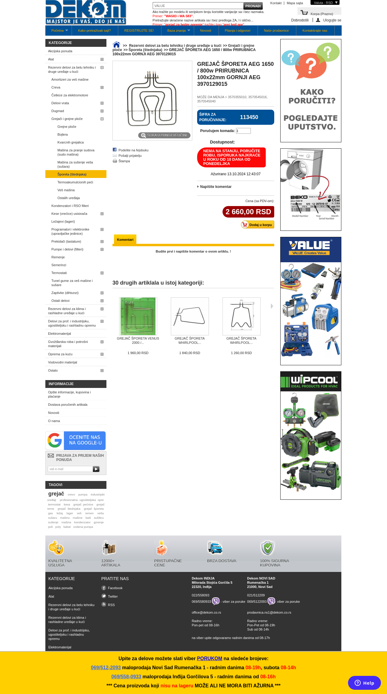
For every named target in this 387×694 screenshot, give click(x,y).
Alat (51, 59)
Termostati (59, 273)
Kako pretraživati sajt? (94, 30)
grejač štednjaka (69, 508)
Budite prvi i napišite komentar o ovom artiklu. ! (193, 251)
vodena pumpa (83, 526)
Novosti (205, 30)
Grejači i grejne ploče (67, 119)
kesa (67, 504)
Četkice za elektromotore (69, 95)
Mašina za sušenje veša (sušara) (75, 164)
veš (79, 513)
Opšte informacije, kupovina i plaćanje (69, 394)
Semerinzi (58, 265)
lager (70, 513)
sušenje (53, 522)
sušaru (52, 517)
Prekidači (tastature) (66, 241)
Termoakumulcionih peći (75, 182)
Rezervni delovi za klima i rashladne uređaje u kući (67, 311)
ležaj (60, 513)
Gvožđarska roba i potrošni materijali (68, 344)
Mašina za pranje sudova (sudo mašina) (75, 152)
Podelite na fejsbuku (133, 150)
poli (50, 526)
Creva (55, 87)
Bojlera (62, 134)
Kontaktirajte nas (314, 30)
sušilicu (99, 517)
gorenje (99, 522)
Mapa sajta (295, 3)
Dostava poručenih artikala (67, 404)
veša (100, 513)
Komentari (125, 239)
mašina (66, 522)
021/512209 (256, 595)
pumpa (82, 494)
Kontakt (275, 3)
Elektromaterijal (59, 333)
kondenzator (82, 522)
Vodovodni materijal (62, 362)
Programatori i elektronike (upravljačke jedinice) (70, 231)
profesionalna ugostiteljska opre (82, 500)
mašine (78, 517)
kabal (67, 526)
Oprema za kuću (60, 354)
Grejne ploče (66, 126)
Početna (56, 32)
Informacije (61, 384)
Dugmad (57, 111)
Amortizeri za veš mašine (70, 79)
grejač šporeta (94, 508)
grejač (56, 494)
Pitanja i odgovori (237, 30)
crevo (71, 494)
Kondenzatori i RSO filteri (70, 206)
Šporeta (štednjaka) (71, 174)
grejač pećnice (83, 504)
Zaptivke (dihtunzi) (65, 293)
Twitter (113, 596)
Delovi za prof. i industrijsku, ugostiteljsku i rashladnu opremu (72, 323)
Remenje (58, 257)
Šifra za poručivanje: (212, 117)
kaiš (88, 517)
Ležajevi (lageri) (63, 221)
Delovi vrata (60, 103)
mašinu (65, 517)
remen (89, 513)
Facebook (115, 588)
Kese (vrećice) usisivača (69, 213)
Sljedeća (272, 306)
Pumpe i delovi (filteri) (67, 249)
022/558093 (200, 595)
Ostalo (53, 370)
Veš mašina (66, 190)
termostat (54, 504)
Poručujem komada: (217, 131)
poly (58, 526)
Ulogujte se (332, 20)
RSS (111, 605)
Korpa (322, 13)
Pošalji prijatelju (130, 155)
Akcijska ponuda (60, 51)
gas (50, 513)
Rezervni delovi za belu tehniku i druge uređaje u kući (72, 69)
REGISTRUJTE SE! (139, 30)
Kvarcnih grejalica (70, 142)
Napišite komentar (216, 187)
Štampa (124, 161)
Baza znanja (175, 32)
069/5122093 (257, 601)
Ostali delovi (60, 300)
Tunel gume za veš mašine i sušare (72, 283)
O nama (54, 421)
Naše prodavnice (276, 30)
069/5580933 (201, 601)
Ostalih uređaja (68, 198)
